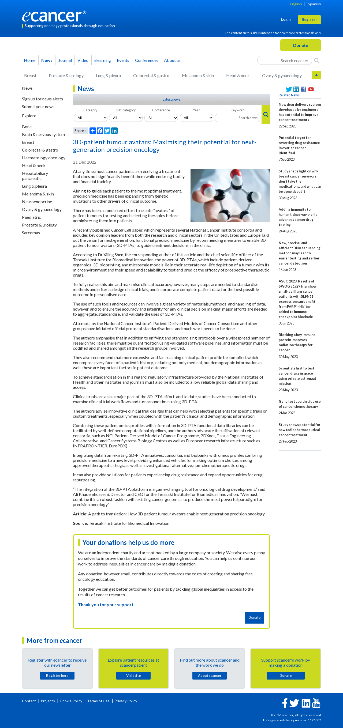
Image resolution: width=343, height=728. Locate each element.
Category (90, 110)
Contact (29, 701)
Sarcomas (31, 232)
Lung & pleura (108, 75)
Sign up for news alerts (42, 98)
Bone (27, 126)
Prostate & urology (66, 75)
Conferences (146, 60)
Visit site (133, 675)
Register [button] (309, 19)
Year (196, 110)
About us (172, 60)
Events (123, 60)
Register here (57, 675)
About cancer (209, 675)
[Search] (316, 60)
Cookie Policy (71, 701)
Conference (161, 110)
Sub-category (126, 110)
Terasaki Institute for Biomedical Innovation (129, 523)
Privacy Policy (125, 701)
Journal (65, 60)
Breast (30, 75)
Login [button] (286, 19)
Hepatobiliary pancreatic (35, 176)
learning (102, 60)
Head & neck (238, 75)
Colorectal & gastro (151, 75)
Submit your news (38, 106)
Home (29, 60)
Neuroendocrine (37, 201)
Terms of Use (98, 701)
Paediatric (31, 217)
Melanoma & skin (198, 75)
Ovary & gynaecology (282, 75)
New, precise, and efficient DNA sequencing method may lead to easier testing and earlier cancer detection (299, 253)
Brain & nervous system (43, 134)
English (296, 4)
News (47, 60)
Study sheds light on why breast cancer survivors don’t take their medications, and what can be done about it (300, 181)
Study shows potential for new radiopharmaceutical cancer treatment (299, 430)
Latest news (171, 99)
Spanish (314, 4)
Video (82, 60)
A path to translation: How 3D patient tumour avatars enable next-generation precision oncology (176, 513)
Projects (48, 701)
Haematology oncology (43, 157)
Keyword (238, 110)
